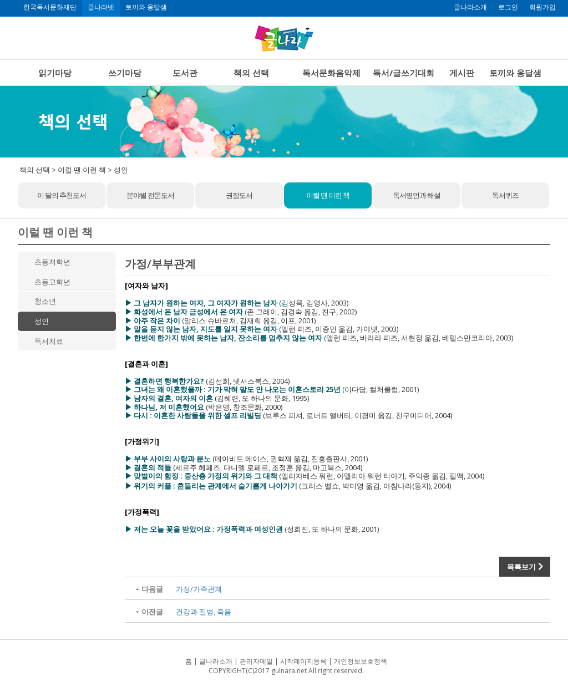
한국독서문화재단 (50, 7)
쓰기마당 (124, 72)
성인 (41, 321)
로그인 (508, 7)
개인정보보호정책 (360, 661)
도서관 (185, 72)
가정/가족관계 (199, 589)
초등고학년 (52, 282)
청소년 (45, 301)
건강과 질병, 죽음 (203, 612)
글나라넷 (101, 7)
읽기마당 (55, 72)
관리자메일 (256, 661)
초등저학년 (52, 262)
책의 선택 (251, 72)
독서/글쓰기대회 (403, 72)
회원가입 (542, 7)
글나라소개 (470, 7)
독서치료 (48, 341)
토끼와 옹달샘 (146, 7)
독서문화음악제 (331, 72)
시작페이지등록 (303, 661)
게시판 (461, 72)
